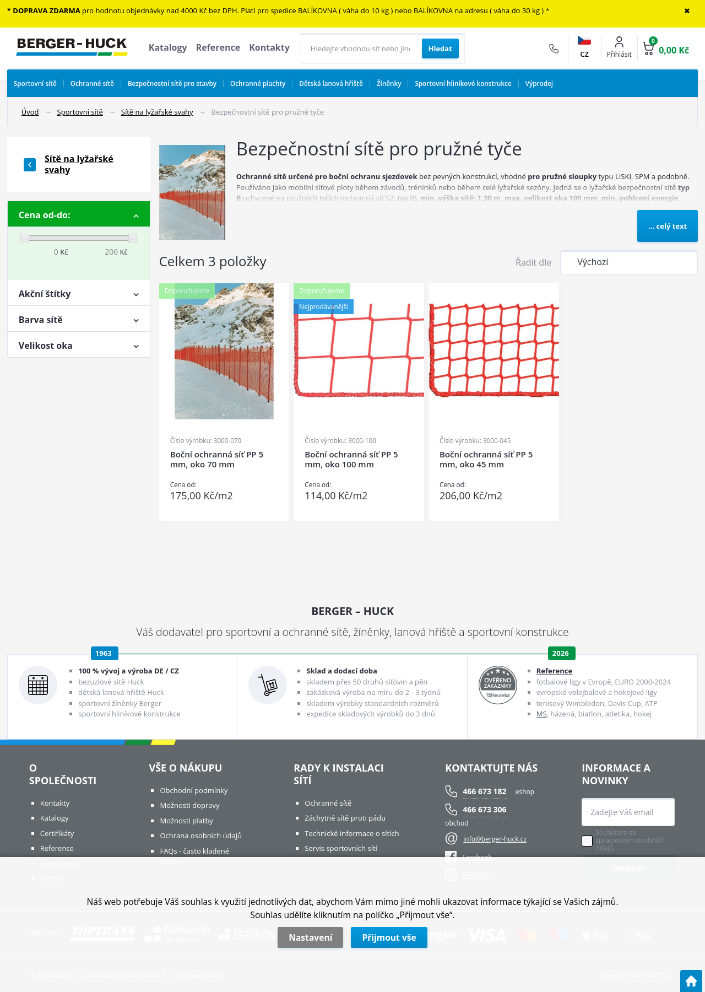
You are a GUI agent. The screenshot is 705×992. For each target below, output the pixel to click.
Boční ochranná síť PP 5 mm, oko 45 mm (486, 459)
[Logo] (72, 48)
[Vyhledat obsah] (440, 48)
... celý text (667, 226)
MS (541, 714)
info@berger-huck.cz (495, 839)
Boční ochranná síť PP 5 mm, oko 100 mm (351, 459)
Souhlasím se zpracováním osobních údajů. (630, 840)
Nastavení (310, 937)
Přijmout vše (389, 937)
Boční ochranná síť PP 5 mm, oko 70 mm (216, 459)
